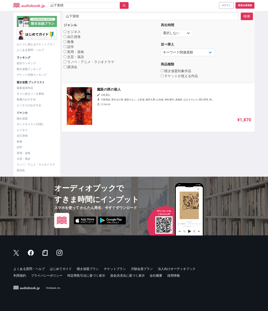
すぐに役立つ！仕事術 (30, 93)
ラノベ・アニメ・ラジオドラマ (36, 164)
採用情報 (173, 275)
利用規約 (19, 275)
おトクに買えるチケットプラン (36, 44)
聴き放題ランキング (29, 69)
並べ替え (167, 44)
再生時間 (167, 25)
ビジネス (22, 130)
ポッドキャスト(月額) (30, 124)
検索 (247, 16)
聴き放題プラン (88, 269)
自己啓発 (22, 135)
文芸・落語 (23, 158)
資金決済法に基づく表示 (127, 275)
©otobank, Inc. (53, 288)
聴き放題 (22, 118)
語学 (19, 147)
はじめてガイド (61, 269)
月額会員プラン (142, 269)
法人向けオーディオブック (177, 269)
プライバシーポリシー (46, 275)
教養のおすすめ (26, 99)
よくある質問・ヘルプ (30, 50)
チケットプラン (115, 269)
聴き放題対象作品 (176, 71)
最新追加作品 (25, 87)
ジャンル (70, 25)
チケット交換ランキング (32, 74)
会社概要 (156, 275)
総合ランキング (26, 63)
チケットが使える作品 (179, 76)
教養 (19, 141)
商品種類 (167, 64)
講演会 (21, 170)
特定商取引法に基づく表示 (86, 275)
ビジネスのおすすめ (29, 105)
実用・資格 (23, 153)
